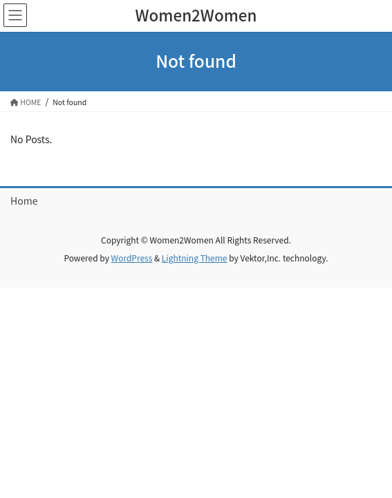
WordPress (132, 258)
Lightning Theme (194, 258)
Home (23, 201)
